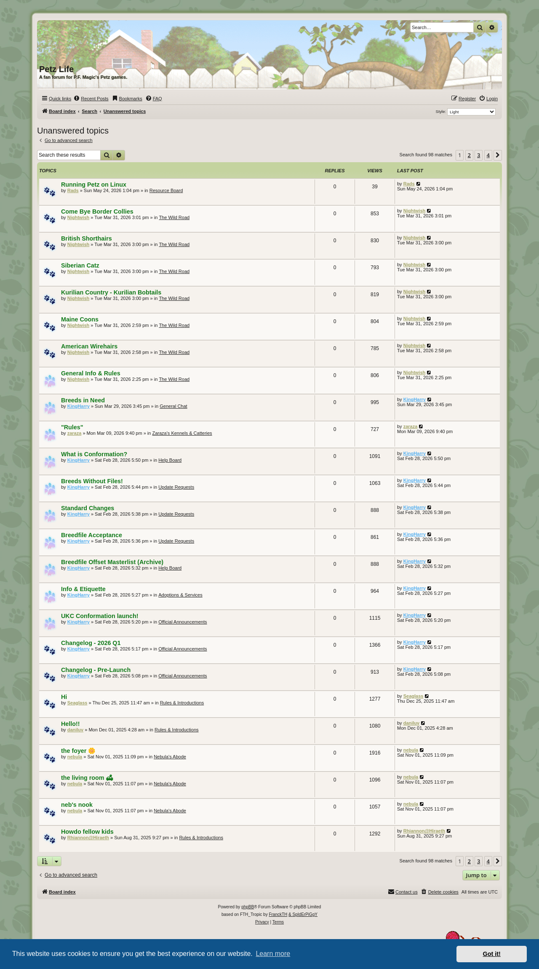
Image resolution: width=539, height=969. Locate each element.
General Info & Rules (90, 373)
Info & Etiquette (83, 589)
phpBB (247, 907)
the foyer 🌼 (78, 750)
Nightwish (78, 217)
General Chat (173, 406)
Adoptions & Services (180, 594)
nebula (74, 756)
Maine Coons (80, 319)
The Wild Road (174, 217)
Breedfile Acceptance (91, 535)
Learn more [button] (273, 953)
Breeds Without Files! (92, 481)
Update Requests (176, 487)
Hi (64, 696)
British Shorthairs (86, 238)
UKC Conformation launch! (99, 616)
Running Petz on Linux (93, 184)
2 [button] (469, 155)
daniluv (75, 729)
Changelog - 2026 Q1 (90, 643)
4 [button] (488, 155)
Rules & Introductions (182, 702)
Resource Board (166, 190)
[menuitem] (90, 99)
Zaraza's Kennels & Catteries (182, 433)
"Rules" (72, 427)
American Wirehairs (89, 346)
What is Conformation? (94, 454)
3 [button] (478, 155)
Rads (73, 190)
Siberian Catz (80, 265)
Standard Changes (87, 508)
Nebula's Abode (170, 756)
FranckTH (278, 914)
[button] (498, 155)
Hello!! (70, 723)
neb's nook (77, 804)
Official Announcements (182, 621)
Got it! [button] (492, 953)
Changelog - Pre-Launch (96, 670)
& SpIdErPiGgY (303, 914)
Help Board (169, 460)
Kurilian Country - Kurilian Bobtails (111, 292)
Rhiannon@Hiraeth (88, 837)
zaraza (74, 433)
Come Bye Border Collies (97, 211)
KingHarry (78, 406)
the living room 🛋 (87, 777)
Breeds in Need (83, 400)
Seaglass (77, 702)
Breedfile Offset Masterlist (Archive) (112, 562)
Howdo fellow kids (87, 831)
